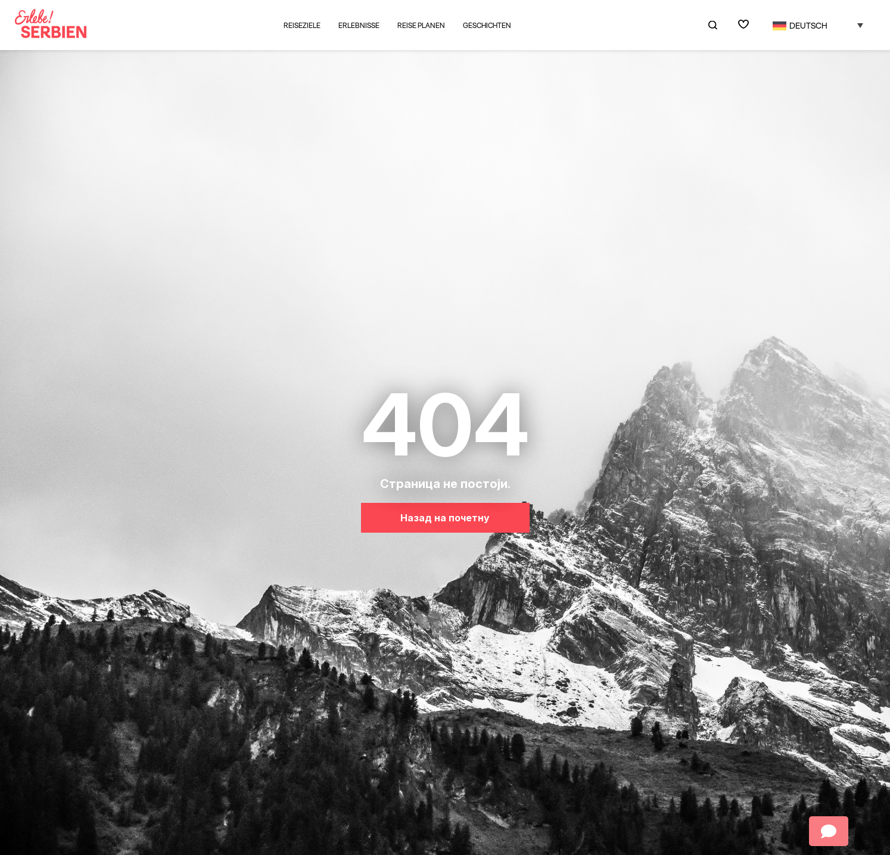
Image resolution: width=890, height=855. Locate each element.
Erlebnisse (358, 25)
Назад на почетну (445, 518)
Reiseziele (302, 25)
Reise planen (421, 25)
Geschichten (487, 25)
